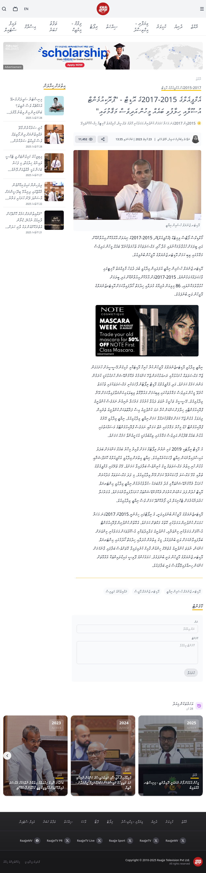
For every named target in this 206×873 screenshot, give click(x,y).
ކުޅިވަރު (161, 26)
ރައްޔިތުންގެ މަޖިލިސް (116, 591)
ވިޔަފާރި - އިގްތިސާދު (141, 26)
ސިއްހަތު (111, 26)
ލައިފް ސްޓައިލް (10, 26)
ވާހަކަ (83, 821)
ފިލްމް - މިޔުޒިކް (76, 26)
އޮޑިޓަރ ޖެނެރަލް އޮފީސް (146, 591)
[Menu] (202, 9)
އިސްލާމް (30, 26)
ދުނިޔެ (178, 26)
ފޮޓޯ (96, 821)
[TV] (15, 9)
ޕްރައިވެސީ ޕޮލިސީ (32, 862)
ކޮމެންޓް (195, 638)
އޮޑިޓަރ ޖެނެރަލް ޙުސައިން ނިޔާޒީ (183, 591)
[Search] (4, 9)
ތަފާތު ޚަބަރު (53, 26)
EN (26, 9)
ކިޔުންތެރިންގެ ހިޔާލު (11, 862)
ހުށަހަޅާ (191, 672)
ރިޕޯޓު (94, 26)
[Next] (7, 756)
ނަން (196, 622)
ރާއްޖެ (194, 26)
